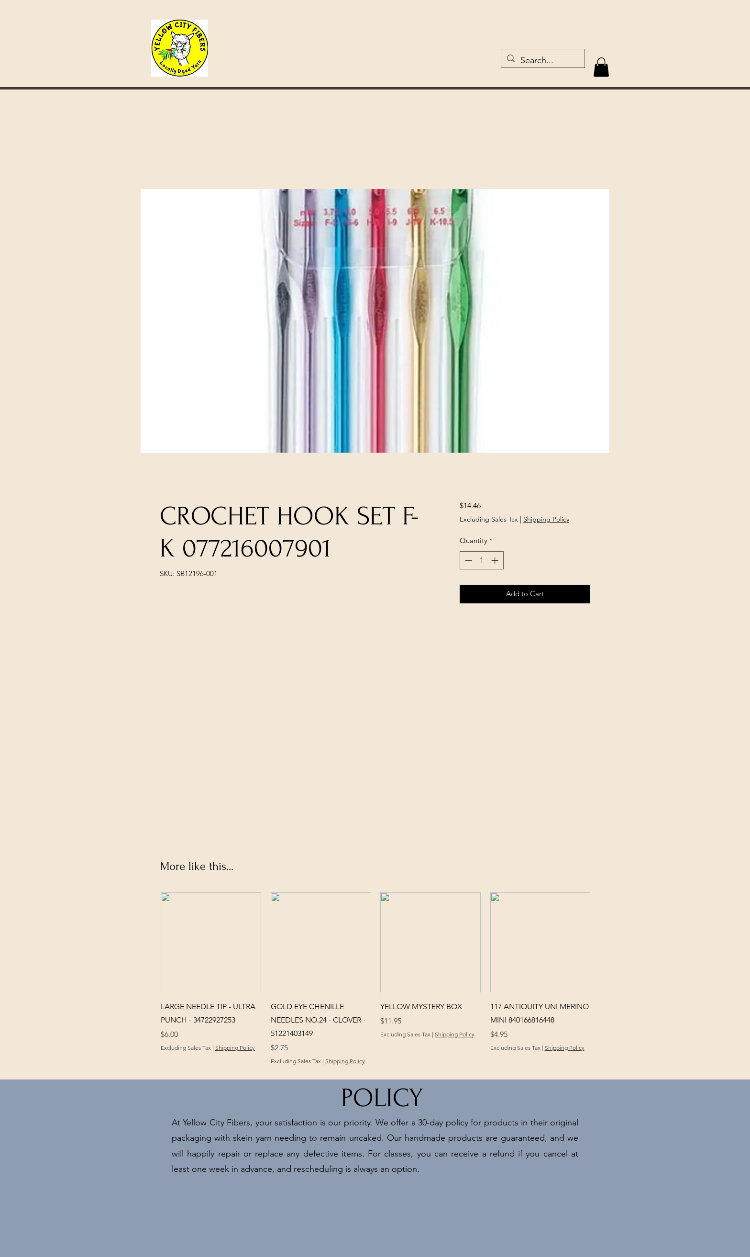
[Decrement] (467, 560)
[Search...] (542, 60)
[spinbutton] (481, 560)
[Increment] (495, 560)
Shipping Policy (546, 519)
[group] (375, 985)
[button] (601, 67)
